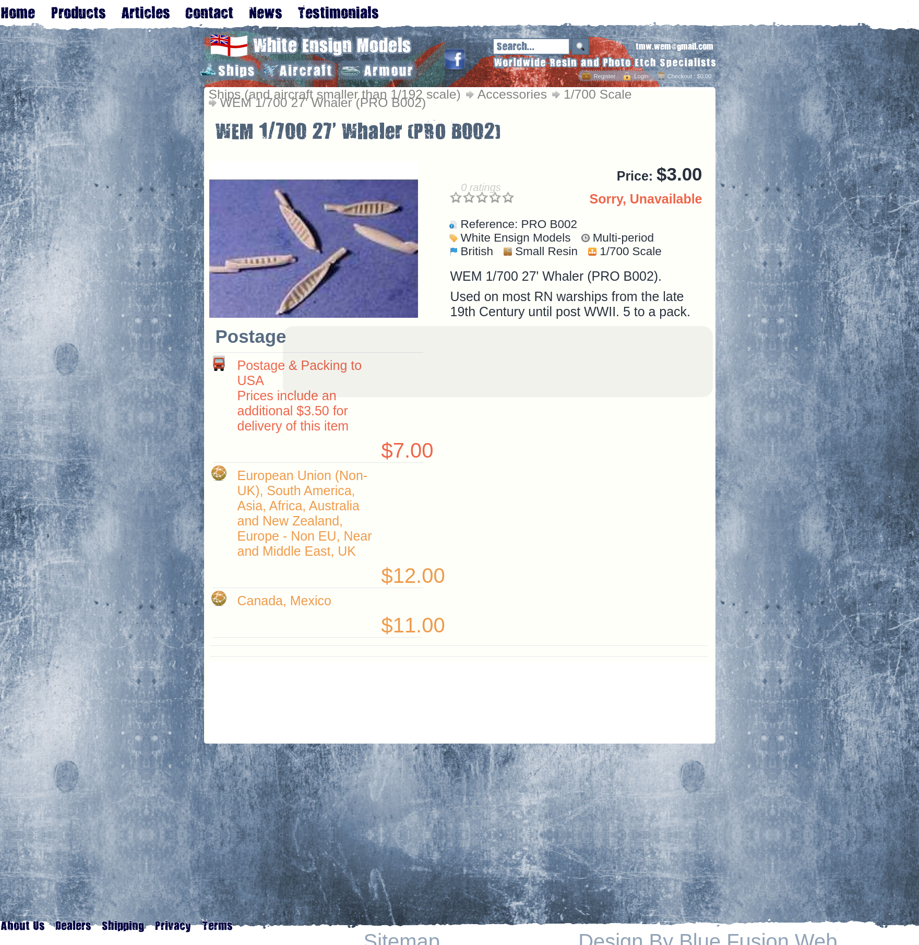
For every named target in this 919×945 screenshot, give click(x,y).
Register (604, 76)
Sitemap (402, 942)
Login (641, 76)
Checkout (679, 76)
